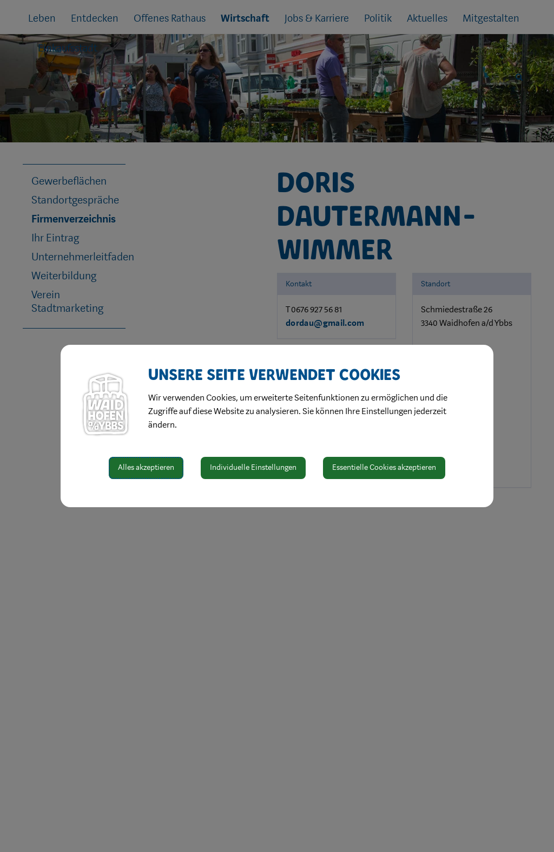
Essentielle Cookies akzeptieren (384, 467)
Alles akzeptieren (146, 467)
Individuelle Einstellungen (253, 467)
